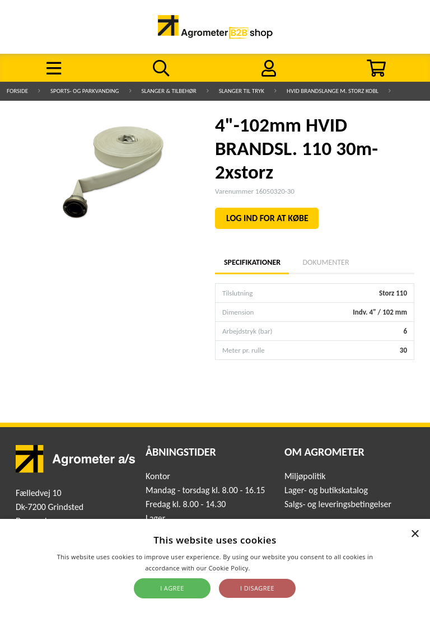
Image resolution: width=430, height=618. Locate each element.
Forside (17, 91)
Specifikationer (252, 262)
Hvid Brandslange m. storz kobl (332, 91)
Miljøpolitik (305, 476)
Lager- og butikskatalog (326, 490)
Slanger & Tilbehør (169, 91)
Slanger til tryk (241, 91)
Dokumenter (325, 262)
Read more (268, 568)
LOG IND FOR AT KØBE (267, 218)
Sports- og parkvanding (84, 91)
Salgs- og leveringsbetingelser (337, 504)
